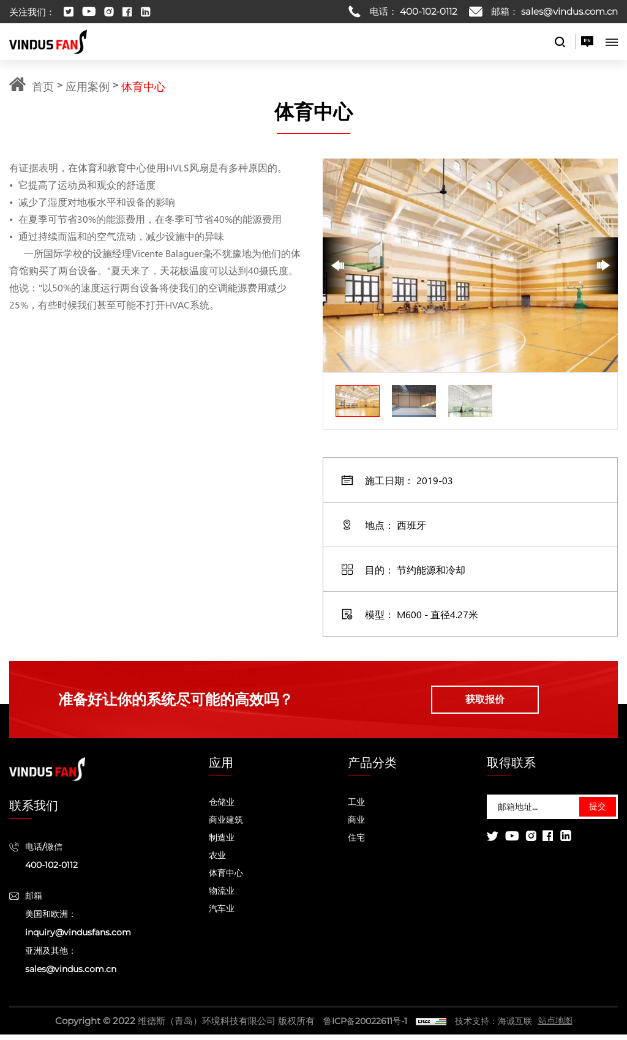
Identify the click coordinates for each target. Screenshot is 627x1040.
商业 (356, 825)
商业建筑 (226, 825)
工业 (356, 807)
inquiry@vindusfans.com (78, 937)
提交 (597, 812)
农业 (217, 860)
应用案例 (88, 86)
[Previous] (338, 265)
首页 (43, 86)
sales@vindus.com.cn (569, 11)
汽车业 (222, 913)
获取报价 (500, 702)
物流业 (222, 896)
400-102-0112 (428, 11)
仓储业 (222, 807)
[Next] (602, 265)
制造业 (222, 842)
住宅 (356, 842)
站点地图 (561, 1026)
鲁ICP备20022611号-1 (361, 1026)
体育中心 (143, 86)
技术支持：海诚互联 (495, 1026)
